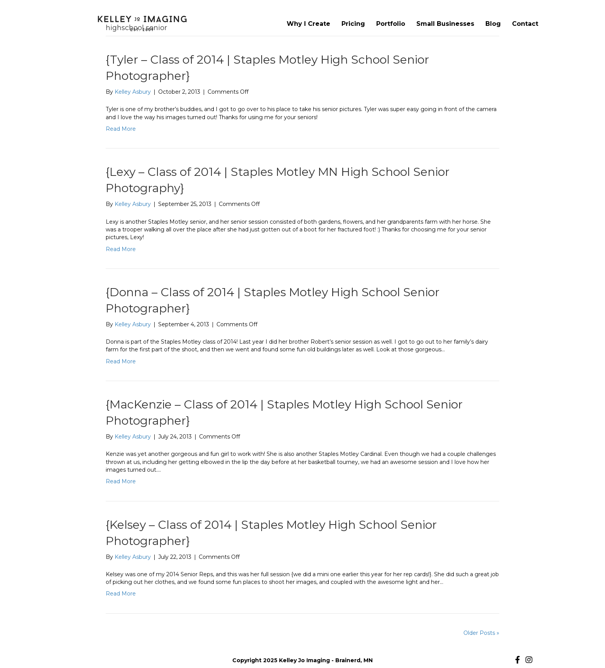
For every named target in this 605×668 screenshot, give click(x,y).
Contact (525, 23)
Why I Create (308, 23)
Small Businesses (445, 23)
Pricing (353, 23)
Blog (493, 23)
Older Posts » (481, 632)
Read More (121, 128)
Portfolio (390, 23)
